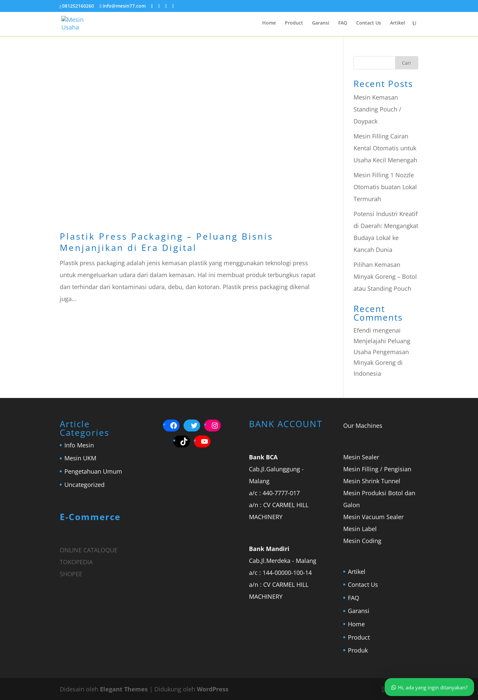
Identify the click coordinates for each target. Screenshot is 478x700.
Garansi (320, 23)
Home (269, 23)
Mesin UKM (80, 458)
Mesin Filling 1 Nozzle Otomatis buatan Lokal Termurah (385, 187)
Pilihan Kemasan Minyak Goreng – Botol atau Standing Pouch (385, 276)
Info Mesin (79, 445)
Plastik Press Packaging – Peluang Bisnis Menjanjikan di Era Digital (166, 242)
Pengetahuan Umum (93, 471)
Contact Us (368, 23)
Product (294, 23)
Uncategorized (84, 485)
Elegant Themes (124, 689)
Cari (406, 63)
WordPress (212, 689)
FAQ (342, 23)
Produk (358, 650)
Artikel (397, 23)
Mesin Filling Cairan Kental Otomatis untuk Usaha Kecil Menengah (385, 148)
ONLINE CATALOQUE (89, 550)
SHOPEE (71, 574)
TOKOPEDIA (76, 562)
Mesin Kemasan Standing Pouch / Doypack (377, 109)
